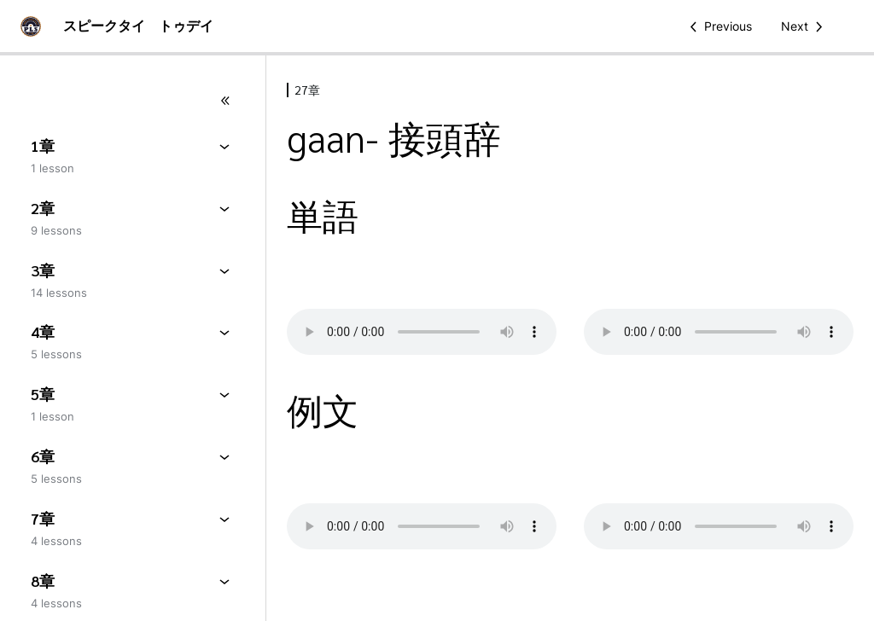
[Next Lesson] (805, 26)
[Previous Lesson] (717, 26)
